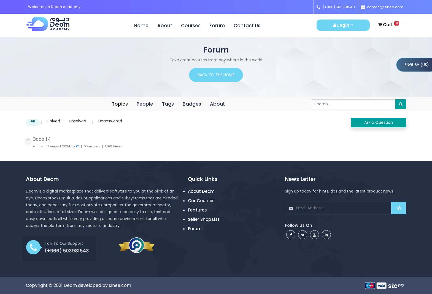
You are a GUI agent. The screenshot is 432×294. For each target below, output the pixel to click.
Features (197, 210)
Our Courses (201, 201)
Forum (217, 25)
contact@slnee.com (385, 7)
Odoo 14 (42, 139)
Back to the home (216, 75)
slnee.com (120, 285)
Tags (168, 104)
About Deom (201, 191)
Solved (53, 121)
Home (143, 25)
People (145, 104)
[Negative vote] (42, 146)
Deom (70, 285)
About (164, 25)
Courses (191, 25)
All (32, 121)
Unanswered (110, 121)
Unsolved (77, 121)
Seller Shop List (204, 219)
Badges (192, 104)
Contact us (247, 25)
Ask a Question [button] (378, 122)
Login (341, 25)
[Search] (400, 104)
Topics (120, 104)
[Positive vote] (35, 146)
